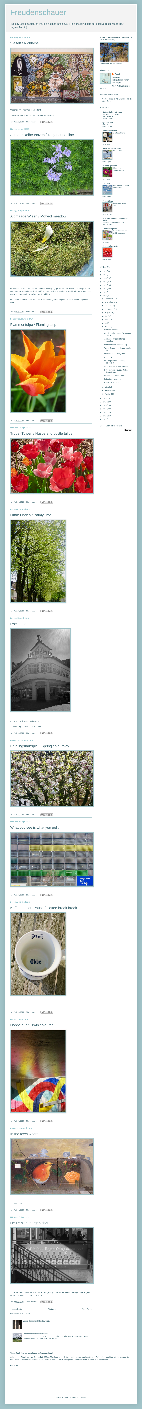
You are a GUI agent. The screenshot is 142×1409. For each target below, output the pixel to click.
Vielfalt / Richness (24, 43)
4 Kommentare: (31, 122)
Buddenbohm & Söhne (112, 112)
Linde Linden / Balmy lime (30, 515)
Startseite (52, 1309)
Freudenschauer (38, 12)
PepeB (117, 74)
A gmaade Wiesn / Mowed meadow (38, 216)
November (109, 302)
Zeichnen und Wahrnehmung (113, 222)
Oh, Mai (105, 125)
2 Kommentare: (31, 895)
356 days (106, 183)
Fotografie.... (107, 201)
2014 (105, 412)
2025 (105, 275)
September (109, 309)
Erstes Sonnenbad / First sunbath (36, 1321)
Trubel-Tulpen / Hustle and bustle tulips (41, 433)
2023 (105, 282)
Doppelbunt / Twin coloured (32, 1025)
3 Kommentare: (31, 312)
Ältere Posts (86, 1309)
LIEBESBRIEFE (119, 133)
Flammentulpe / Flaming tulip (33, 325)
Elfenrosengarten (109, 229)
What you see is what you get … (36, 827)
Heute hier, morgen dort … (31, 1223)
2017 (105, 402)
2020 (105, 292)
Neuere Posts (16, 1309)
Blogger (83, 1397)
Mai (106, 323)
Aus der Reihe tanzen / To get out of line (42, 135)
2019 (105, 296)
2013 (105, 416)
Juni (106, 320)
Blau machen (118, 150)
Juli (106, 316)
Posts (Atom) (25, 1313)
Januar (108, 394)
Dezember (109, 299)
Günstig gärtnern (109, 166)
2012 (105, 419)
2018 (105, 398)
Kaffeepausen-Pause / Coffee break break (43, 908)
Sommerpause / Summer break (35, 1334)
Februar (108, 390)
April (107, 327)
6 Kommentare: (31, 203)
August (108, 313)
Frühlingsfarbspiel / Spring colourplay (39, 746)
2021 (105, 289)
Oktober (108, 306)
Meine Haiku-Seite (110, 246)
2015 (105, 409)
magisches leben (109, 131)
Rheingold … (20, 624)
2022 (105, 285)
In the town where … (26, 1134)
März (107, 387)
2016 (105, 405)
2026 (105, 271)
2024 (105, 278)
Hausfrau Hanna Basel (112, 148)
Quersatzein (107, 123)
